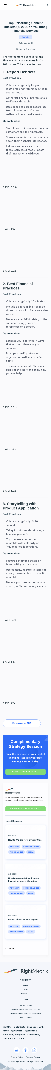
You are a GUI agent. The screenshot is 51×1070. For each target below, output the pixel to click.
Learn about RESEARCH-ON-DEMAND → (25, 809)
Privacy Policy (17, 1057)
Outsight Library (25, 1005)
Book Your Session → (25, 772)
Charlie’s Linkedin (25, 1017)
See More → (11, 948)
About (25, 985)
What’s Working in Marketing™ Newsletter (25, 1013)
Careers (25, 989)
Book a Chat (25, 993)
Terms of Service (32, 1057)
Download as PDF (21, 723)
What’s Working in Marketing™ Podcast (25, 1009)
